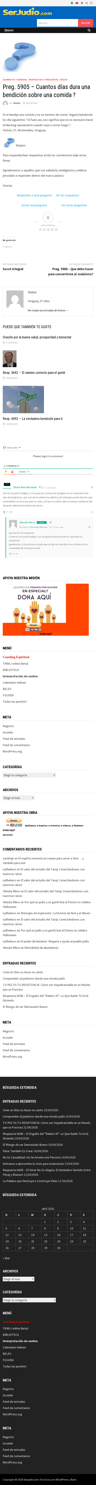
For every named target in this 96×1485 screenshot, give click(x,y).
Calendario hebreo (14, 682)
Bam (73, 1479)
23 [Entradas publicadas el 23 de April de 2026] (58, 1241)
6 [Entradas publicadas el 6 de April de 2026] (19, 1228)
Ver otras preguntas (74, 205)
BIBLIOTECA (11, 670)
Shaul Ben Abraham (39, 527)
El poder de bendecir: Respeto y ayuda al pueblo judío (55, 941)
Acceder (8, 732)
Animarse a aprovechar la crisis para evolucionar (33, 1164)
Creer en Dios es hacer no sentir (23, 972)
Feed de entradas (14, 739)
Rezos (63, 79)
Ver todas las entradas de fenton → (48, 310)
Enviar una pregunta (34, 205)
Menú (9, 30)
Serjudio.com (31, 1479)
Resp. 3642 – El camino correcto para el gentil (34, 373)
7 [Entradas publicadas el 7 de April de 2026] (32, 1228)
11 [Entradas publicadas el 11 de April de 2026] (84, 1228)
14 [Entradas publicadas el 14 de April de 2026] (32, 1235)
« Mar (6, 1258)
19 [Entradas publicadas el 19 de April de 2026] (7, 1241)
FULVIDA (8, 695)
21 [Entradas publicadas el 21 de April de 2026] (32, 1241)
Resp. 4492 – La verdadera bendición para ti (33, 419)
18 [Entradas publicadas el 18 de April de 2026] (84, 1235)
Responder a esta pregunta (34, 195)
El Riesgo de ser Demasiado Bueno (25, 1007)
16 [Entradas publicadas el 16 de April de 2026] (58, 1235)
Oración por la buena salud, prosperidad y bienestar (37, 337)
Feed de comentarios (16, 745)
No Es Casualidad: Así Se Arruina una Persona (31, 1157)
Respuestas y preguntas (43, 79)
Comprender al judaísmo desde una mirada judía (34, 978)
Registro (8, 726)
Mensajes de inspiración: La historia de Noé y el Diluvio (55, 913)
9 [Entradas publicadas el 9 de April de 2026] (58, 1228)
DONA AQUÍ (46, 633)
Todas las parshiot (14, 701)
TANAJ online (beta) (15, 663)
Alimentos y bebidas (15, 79)
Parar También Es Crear (18, 1151)
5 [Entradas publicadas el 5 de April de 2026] (6, 1228)
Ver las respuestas (67, 195)
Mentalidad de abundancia (41, 948)
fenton (16, 103)
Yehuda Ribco (27, 522)
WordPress (62, 1479)
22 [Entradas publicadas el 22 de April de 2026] (45, 1241)
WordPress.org (12, 751)
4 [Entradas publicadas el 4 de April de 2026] (83, 1222)
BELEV (7, 689)
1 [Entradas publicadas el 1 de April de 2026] (45, 1222)
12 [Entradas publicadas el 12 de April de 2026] (7, 1235)
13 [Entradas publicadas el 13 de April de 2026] (19, 1235)
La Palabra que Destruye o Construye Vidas (30, 1181)
